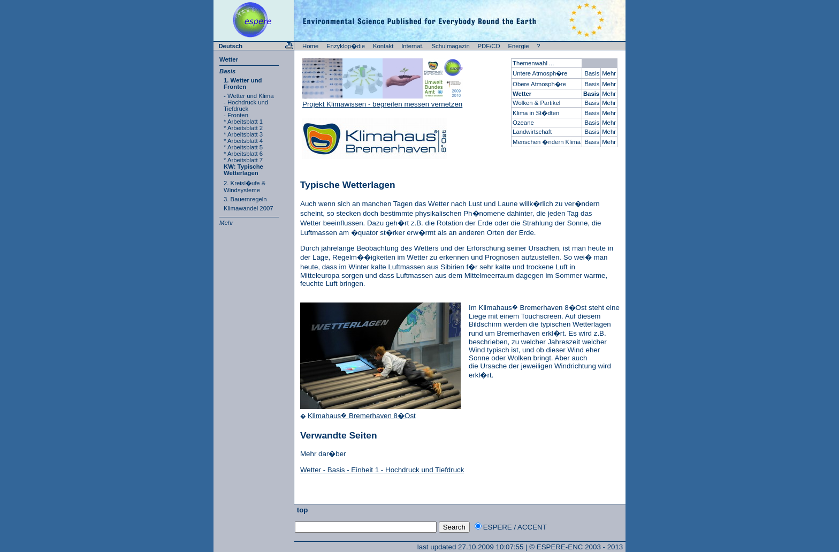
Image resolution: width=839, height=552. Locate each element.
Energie (518, 46)
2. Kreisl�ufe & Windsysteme (244, 186)
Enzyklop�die (345, 46)
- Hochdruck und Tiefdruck (246, 105)
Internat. (412, 46)
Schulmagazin (451, 46)
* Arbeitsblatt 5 (243, 147)
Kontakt (383, 46)
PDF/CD (489, 46)
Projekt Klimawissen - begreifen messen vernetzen (382, 104)
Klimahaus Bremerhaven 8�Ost (362, 416)
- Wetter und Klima (249, 96)
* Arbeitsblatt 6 (243, 153)
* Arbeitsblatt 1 (243, 121)
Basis (227, 71)
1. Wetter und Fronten (243, 83)
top (301, 510)
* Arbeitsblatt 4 (243, 141)
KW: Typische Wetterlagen (243, 169)
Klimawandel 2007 (248, 208)
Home (310, 46)
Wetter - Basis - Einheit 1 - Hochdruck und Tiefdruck (382, 470)
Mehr (226, 223)
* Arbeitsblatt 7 (243, 160)
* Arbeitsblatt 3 (243, 134)
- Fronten (236, 115)
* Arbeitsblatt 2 (243, 128)
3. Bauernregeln (245, 199)
